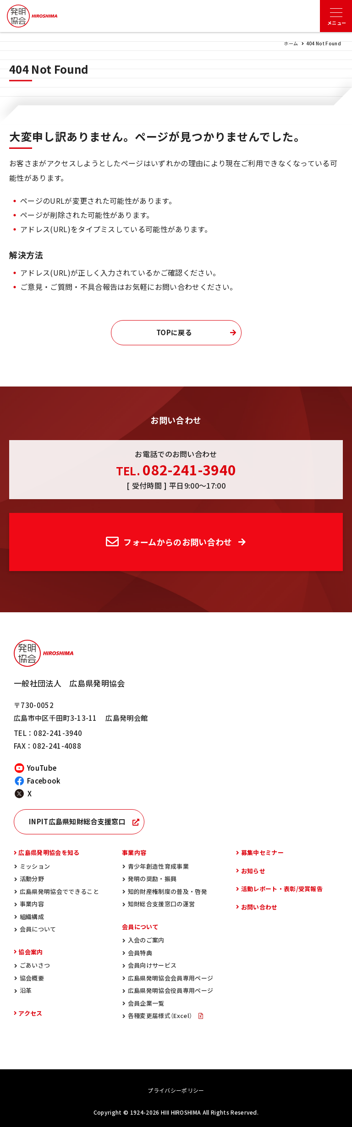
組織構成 (32, 916)
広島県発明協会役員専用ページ (170, 990)
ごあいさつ (35, 965)
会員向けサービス (152, 965)
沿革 (26, 990)
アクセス (30, 1013)
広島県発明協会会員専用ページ (170, 978)
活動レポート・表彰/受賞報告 (282, 888)
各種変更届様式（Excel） (161, 1015)
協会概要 (32, 978)
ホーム (291, 43)
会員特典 (140, 952)
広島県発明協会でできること (59, 891)
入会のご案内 (146, 940)
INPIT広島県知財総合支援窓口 (77, 822)
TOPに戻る (174, 332)
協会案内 (30, 951)
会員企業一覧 (146, 1003)
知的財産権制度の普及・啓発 (167, 891)
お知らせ (253, 870)
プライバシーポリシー (176, 1090)
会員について (38, 929)
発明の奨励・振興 (152, 878)
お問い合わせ (259, 907)
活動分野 (32, 878)
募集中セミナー (262, 852)
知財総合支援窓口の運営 (161, 903)
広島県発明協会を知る (48, 852)
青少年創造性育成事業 (158, 866)
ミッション (35, 866)
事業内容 (32, 903)
